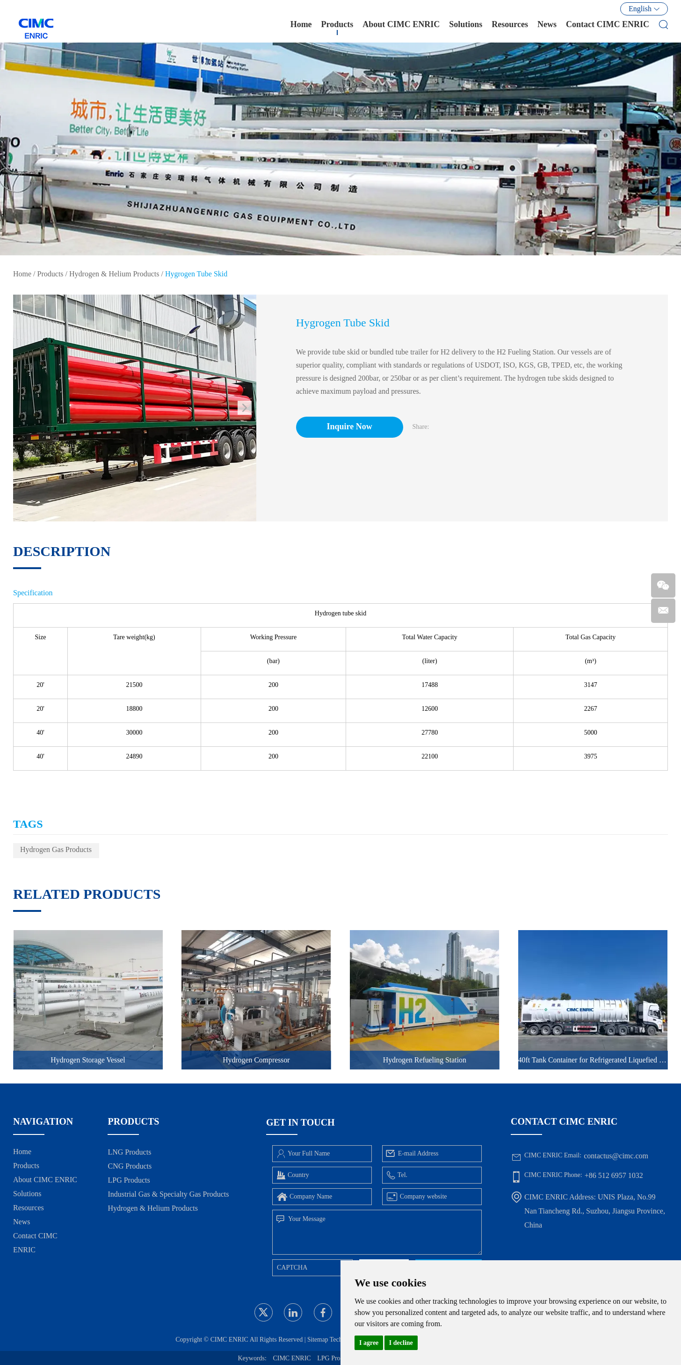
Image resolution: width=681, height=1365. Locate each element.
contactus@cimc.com (616, 1156)
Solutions (465, 27)
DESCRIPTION (61, 551)
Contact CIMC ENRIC (607, 27)
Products (337, 27)
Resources (510, 27)
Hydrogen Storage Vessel (87, 1060)
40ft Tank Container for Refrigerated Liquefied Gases (593, 1060)
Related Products (86, 894)
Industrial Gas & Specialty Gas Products (168, 1194)
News (547, 27)
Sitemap (316, 1339)
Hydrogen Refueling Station (425, 1060)
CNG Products (130, 1166)
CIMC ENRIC (292, 1358)
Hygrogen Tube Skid (196, 274)
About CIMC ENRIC (401, 27)
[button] (245, 408)
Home (301, 27)
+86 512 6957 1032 (614, 1175)
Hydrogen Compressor (256, 1060)
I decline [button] (401, 1342)
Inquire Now (351, 426)
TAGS (28, 824)
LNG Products (129, 1152)
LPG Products (129, 1180)
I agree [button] (368, 1342)
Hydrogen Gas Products (56, 849)
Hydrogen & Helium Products (114, 274)
